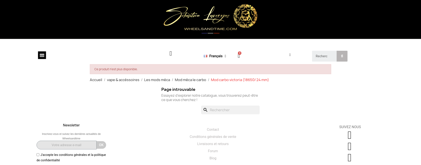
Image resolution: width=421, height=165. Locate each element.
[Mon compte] (290, 54)
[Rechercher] (230, 110)
